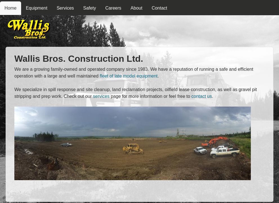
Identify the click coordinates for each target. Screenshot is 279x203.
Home (11, 8)
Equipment (37, 8)
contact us (201, 96)
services (101, 96)
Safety (89, 8)
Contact (159, 8)
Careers (113, 8)
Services (65, 8)
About (136, 8)
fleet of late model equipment (128, 76)
